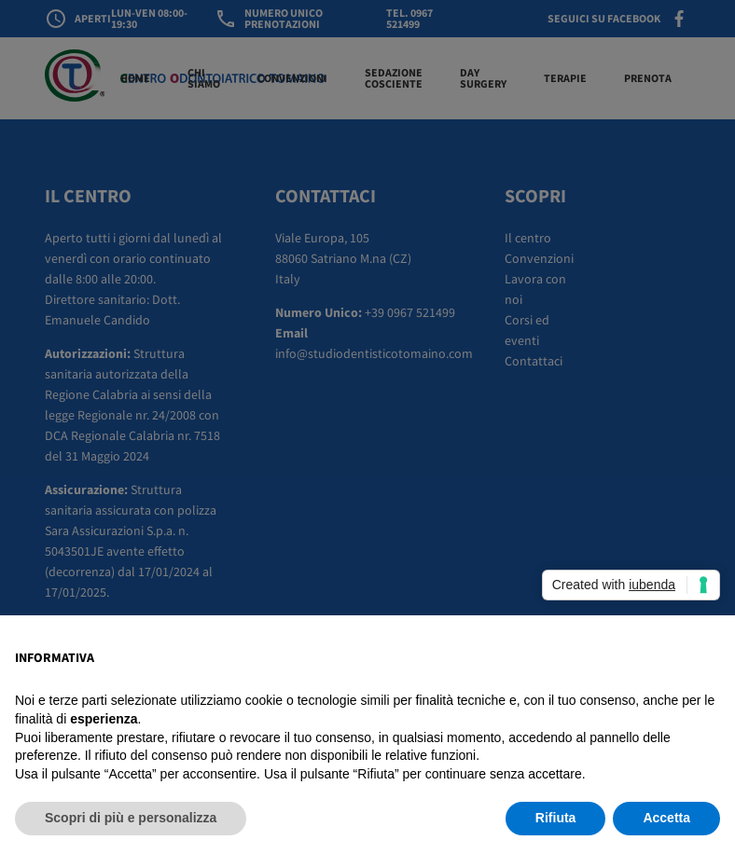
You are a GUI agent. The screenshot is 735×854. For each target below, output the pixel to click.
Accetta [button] (666, 817)
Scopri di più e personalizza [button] (130, 817)
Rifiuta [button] (555, 817)
